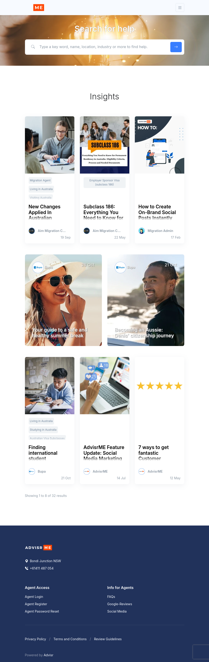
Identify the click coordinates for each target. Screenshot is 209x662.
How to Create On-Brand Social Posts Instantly (157, 212)
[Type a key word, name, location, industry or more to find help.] (96, 47)
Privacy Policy (35, 639)
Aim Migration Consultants (52, 231)
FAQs (111, 597)
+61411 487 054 (39, 568)
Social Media (117, 611)
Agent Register (36, 604)
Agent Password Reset (42, 611)
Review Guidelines (108, 639)
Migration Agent (40, 180)
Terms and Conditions (70, 639)
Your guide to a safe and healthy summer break (59, 332)
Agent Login (34, 597)
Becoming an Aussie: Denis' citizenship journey (144, 332)
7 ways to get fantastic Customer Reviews (153, 455)
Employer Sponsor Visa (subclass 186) (104, 182)
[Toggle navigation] (180, 7)
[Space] (38, 547)
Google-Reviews (119, 604)
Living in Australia (41, 189)
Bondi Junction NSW (43, 561)
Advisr (48, 655)
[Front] (38, 7)
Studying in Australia (43, 429)
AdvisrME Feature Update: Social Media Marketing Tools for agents (104, 455)
